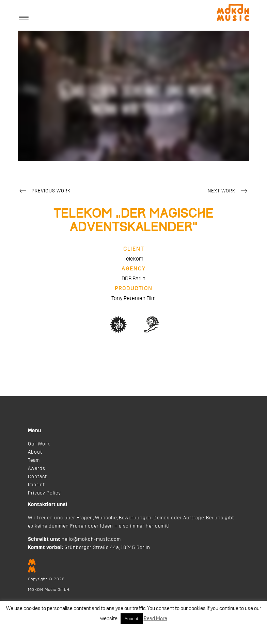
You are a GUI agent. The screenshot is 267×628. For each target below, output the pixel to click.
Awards (36, 468)
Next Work (228, 191)
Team (34, 460)
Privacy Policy (44, 493)
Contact (37, 476)
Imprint (36, 485)
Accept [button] (132, 618)
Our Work (39, 444)
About (35, 452)
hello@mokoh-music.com (91, 539)
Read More (155, 618)
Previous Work (44, 191)
